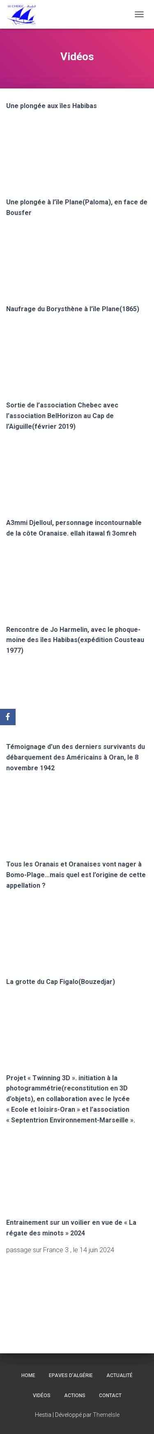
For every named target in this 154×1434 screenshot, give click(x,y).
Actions (74, 1395)
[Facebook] (8, 717)
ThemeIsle (106, 1414)
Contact (110, 1395)
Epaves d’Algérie (71, 1375)
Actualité (119, 1375)
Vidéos (42, 1395)
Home (28, 1375)
